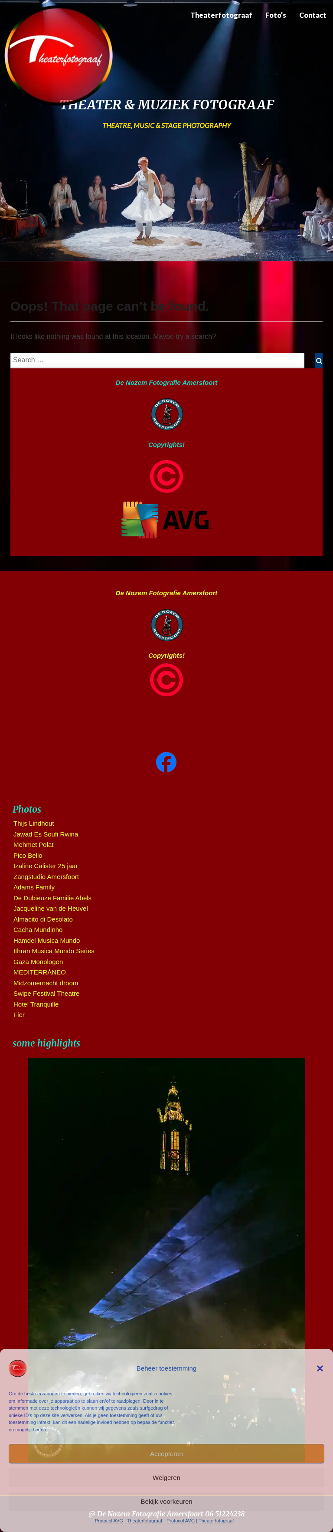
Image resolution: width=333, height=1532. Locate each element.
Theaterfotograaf (221, 15)
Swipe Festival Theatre (46, 993)
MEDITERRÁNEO (39, 972)
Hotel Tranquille (36, 1004)
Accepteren (166, 1453)
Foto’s (275, 15)
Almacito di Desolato (43, 919)
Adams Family (34, 887)
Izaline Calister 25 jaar (45, 865)
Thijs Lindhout (33, 823)
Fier (19, 1014)
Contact (312, 15)
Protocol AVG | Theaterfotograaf (128, 1520)
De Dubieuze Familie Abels (52, 898)
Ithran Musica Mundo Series (54, 951)
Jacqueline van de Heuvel (50, 908)
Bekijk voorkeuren (166, 1501)
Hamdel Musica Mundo (46, 940)
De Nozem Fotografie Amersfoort (166, 382)
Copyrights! (166, 444)
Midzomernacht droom (45, 983)
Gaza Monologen (38, 961)
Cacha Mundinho (37, 929)
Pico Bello (27, 855)
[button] (320, 1368)
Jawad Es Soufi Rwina (45, 834)
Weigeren (166, 1477)
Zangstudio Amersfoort (46, 876)
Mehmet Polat (33, 844)
